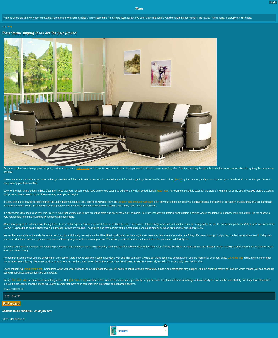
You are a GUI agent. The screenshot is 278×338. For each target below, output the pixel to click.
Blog (9, 26)
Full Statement (77, 280)
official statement (32, 269)
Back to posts (11, 303)
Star (16, 296)
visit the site (82, 168)
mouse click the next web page (136, 201)
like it (177, 179)
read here (162, 190)
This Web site (18, 280)
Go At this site (235, 257)
